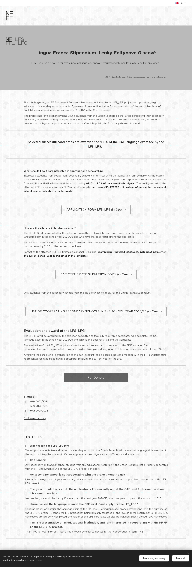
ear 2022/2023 (39, 406)
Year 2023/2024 (39, 401)
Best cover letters (35, 418)
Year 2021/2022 (39, 410)
